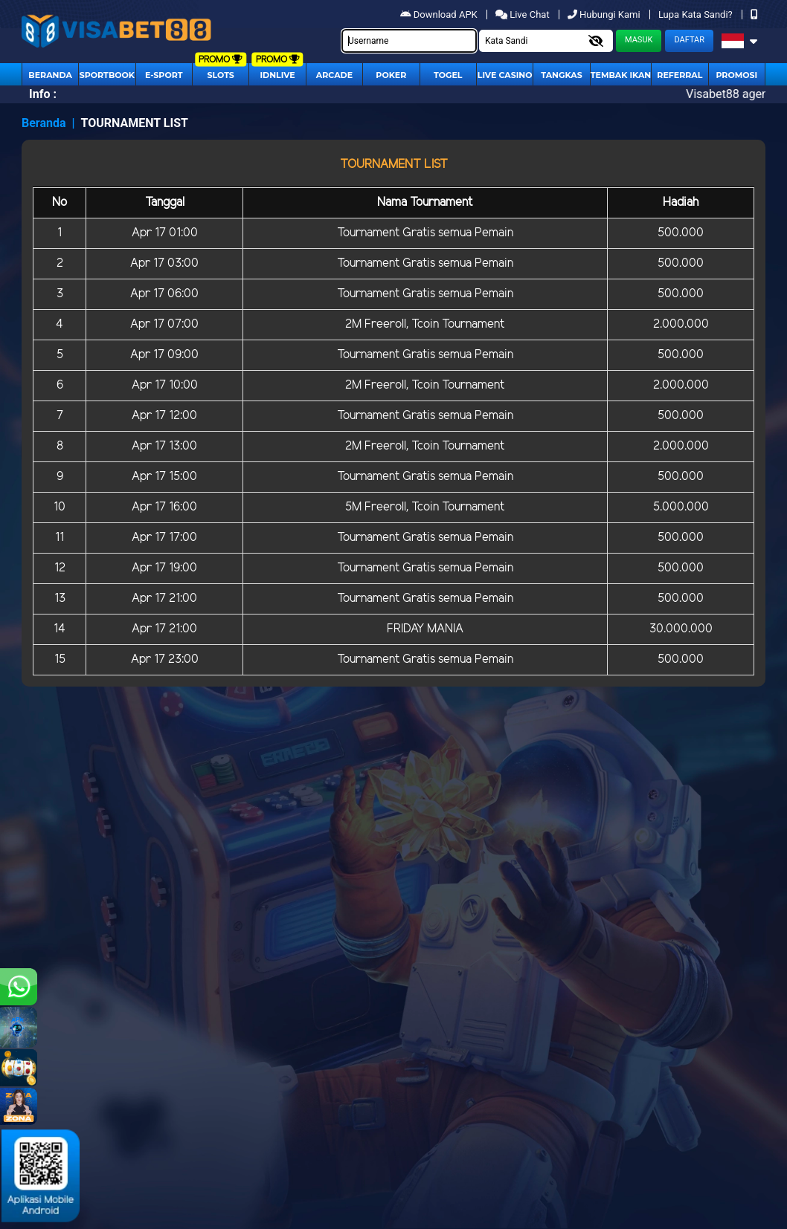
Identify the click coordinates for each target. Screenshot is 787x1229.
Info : (43, 94)
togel (448, 75)
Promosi (736, 75)
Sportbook (107, 75)
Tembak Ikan (621, 75)
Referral (679, 75)
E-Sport (163, 75)
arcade (334, 75)
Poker (391, 75)
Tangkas (561, 75)
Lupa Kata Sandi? (696, 14)
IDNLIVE (277, 75)
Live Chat (523, 14)
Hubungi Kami (605, 14)
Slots (220, 75)
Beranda (50, 75)
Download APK (440, 14)
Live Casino (505, 75)
